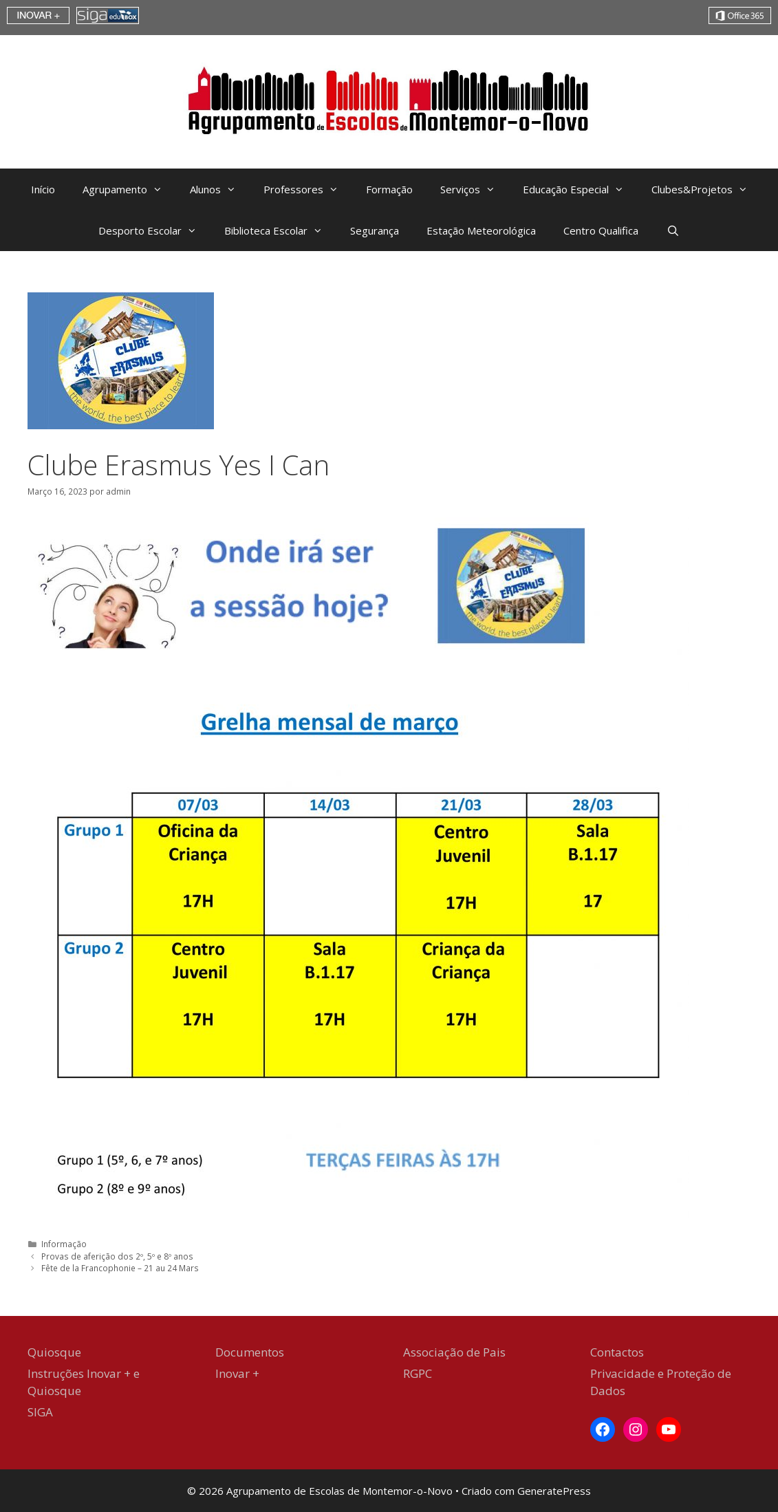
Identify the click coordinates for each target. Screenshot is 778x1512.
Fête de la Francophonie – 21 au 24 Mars (120, 1267)
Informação (64, 1243)
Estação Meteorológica (481, 230)
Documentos (249, 1352)
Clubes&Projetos (706, 189)
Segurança (374, 230)
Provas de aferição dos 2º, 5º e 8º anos (117, 1256)
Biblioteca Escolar (280, 230)
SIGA (40, 1412)
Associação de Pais (454, 1352)
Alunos (220, 189)
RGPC (417, 1373)
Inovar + (237, 1373)
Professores (307, 189)
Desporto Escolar (154, 230)
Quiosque (54, 1352)
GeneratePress (554, 1491)
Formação (389, 189)
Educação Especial (580, 189)
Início (43, 189)
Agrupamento (129, 189)
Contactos (617, 1352)
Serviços (474, 189)
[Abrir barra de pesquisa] (672, 230)
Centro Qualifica (600, 230)
